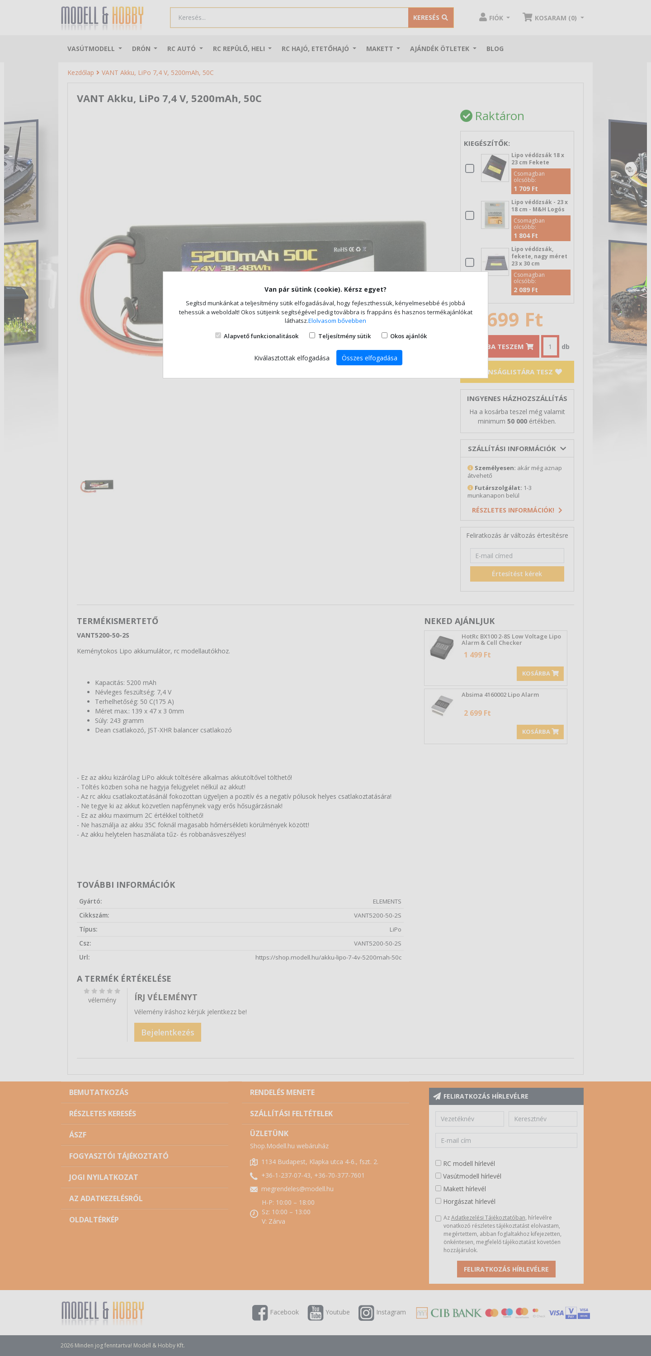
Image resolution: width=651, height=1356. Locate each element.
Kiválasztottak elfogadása (292, 358)
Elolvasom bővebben (337, 321)
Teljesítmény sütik (344, 336)
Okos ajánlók (408, 336)
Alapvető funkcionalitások (261, 336)
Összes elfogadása (369, 358)
